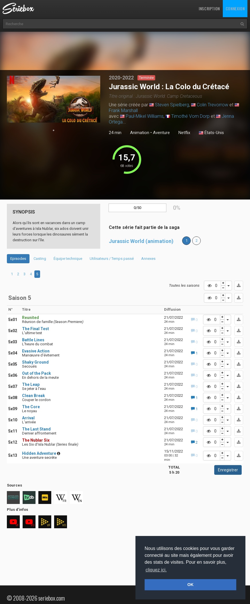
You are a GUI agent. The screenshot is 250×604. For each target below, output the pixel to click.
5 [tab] (37, 274)
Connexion (235, 8)
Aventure (161, 132)
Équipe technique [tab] (68, 258)
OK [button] (190, 584)
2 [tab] (18, 274)
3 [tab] (24, 274)
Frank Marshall (123, 110)
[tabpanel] (54, 99)
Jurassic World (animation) (141, 241)
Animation (139, 132)
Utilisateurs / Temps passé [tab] (112, 258)
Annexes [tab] (148, 258)
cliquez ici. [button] (156, 569)
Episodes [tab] (18, 258)
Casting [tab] (40, 258)
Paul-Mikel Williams (145, 116)
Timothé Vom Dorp (190, 116)
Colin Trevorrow (212, 104)
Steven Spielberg (172, 104)
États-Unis (211, 133)
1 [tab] (53, 130)
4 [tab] (31, 274)
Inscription (209, 8)
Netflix (184, 132)
